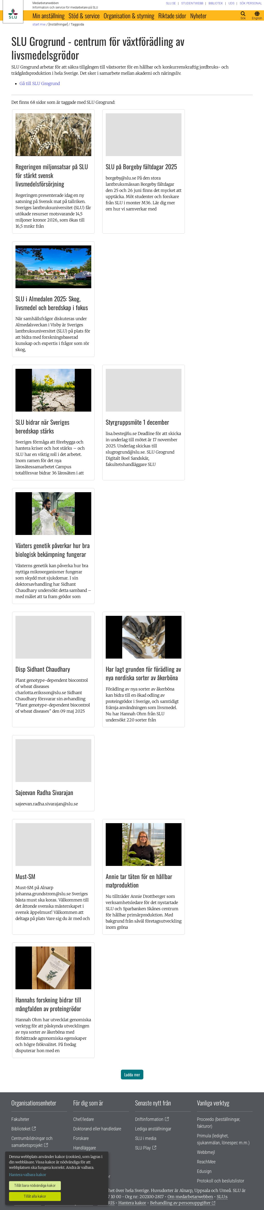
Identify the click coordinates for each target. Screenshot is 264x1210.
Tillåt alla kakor (35, 1196)
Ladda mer (132, 1074)
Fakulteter (20, 1119)
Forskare (81, 1138)
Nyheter (198, 15)
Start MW (39, 24)
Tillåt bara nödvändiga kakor (35, 1185)
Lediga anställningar (153, 1128)
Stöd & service (84, 15)
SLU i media (145, 1138)
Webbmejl (206, 1152)
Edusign (204, 1171)
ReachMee (206, 1161)
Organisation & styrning (129, 15)
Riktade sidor (172, 15)
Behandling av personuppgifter (180, 1202)
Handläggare (84, 1148)
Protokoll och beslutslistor (220, 1180)
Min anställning (48, 15)
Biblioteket (20, 1128)
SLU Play (143, 1148)
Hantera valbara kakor (27, 1174)
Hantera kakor (132, 1202)
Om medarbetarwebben (190, 1196)
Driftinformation (149, 1119)
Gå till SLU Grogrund (40, 83)
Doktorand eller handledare (97, 1128)
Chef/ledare (83, 1119)
